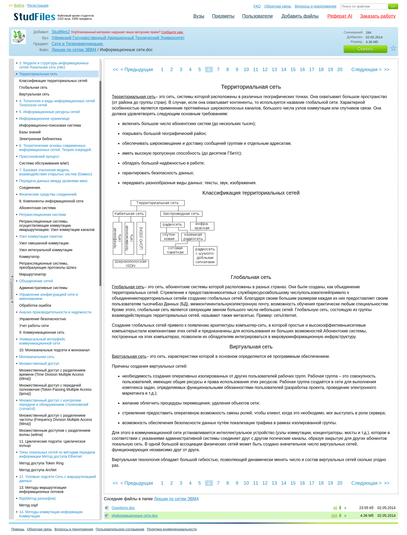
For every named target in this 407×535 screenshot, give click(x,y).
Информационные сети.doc (135, 515)
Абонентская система (37, 208)
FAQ (257, 6)
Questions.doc (123, 508)
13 (274, 69)
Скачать (365, 49)
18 (321, 69)
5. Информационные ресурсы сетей (49, 112)
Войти (19, 5)
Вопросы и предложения (315, 6)
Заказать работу (378, 16)
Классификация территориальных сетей (53, 81)
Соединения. (30, 188)
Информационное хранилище (44, 118)
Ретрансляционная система (42, 214)
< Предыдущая (136, 69)
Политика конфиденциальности (172, 529)
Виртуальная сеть (34, 94)
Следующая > (366, 69)
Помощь (17, 529)
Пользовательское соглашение (120, 529)
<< (115, 69)
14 (283, 69)
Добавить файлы (299, 16)
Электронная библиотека (40, 139)
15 (293, 69)
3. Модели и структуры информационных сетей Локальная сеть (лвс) (54, 65)
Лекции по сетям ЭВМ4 (74, 49)
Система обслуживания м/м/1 (44, 163)
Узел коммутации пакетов (40, 236)
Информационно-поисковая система (50, 125)
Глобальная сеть (33, 87)
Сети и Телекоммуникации (78, 44)
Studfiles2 (61, 32)
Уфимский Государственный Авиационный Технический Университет (118, 38)
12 (265, 69)
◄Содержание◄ (12, 149)
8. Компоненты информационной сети (51, 201)
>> (386, 69)
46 (335, 508)
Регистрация (38, 5)
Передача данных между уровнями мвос (53, 181)
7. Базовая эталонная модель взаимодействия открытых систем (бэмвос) (55, 172)
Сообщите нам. (172, 32)
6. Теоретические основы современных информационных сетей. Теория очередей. (55, 147)
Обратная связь (277, 6)
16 (302, 69)
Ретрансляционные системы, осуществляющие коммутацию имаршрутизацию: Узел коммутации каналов (57, 225)
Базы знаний (30, 132)
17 (311, 69)
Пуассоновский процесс (39, 156)
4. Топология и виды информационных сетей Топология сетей (57, 103)
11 (255, 69)
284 (334, 515)
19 (330, 69)
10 (246, 69)
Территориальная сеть (38, 74)
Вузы (198, 16)
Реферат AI (339, 16)
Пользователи (257, 16)
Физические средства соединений (48, 194)
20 (339, 69)
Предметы (223, 16)
